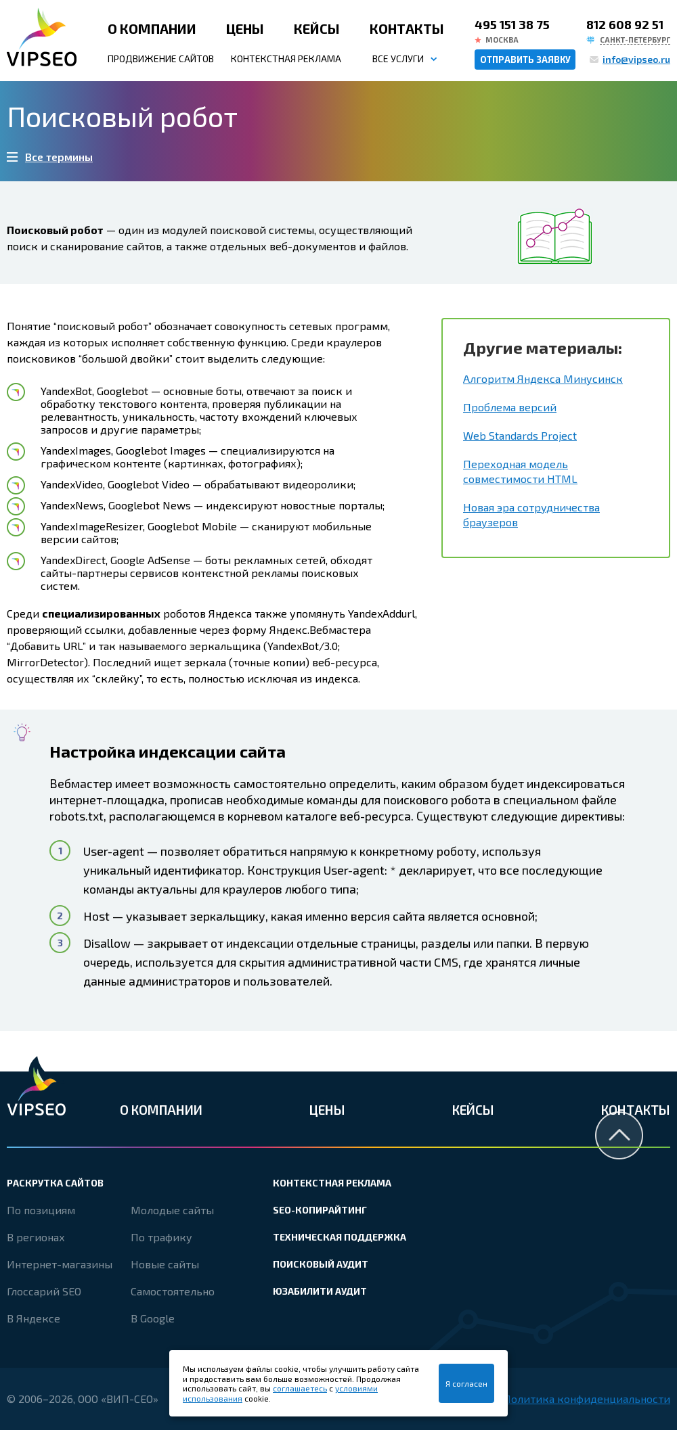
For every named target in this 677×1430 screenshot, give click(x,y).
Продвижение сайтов (161, 58)
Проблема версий (509, 406)
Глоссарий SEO (44, 1291)
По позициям (41, 1209)
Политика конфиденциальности (586, 1398)
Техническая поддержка (339, 1237)
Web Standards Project (520, 435)
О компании (152, 28)
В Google (153, 1318)
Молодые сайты (172, 1209)
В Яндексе (33, 1318)
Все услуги (398, 58)
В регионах (36, 1236)
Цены (245, 28)
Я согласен (466, 1383)
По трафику (161, 1236)
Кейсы (317, 28)
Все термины (59, 156)
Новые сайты (165, 1264)
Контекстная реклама (286, 58)
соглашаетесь (300, 1388)
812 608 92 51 (624, 24)
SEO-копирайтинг (320, 1210)
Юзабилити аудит (320, 1291)
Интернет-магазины (59, 1264)
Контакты (407, 28)
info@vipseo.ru (636, 59)
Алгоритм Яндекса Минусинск (543, 378)
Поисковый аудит (320, 1264)
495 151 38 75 (512, 24)
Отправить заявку (525, 59)
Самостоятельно (173, 1291)
